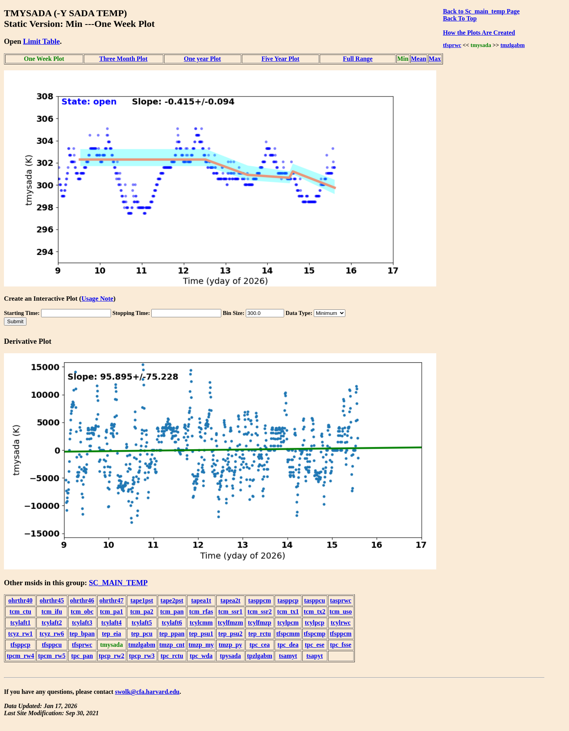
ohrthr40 (20, 600)
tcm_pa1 (111, 611)
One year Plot (202, 58)
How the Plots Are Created (479, 32)
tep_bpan (82, 633)
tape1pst (141, 600)
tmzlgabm (512, 45)
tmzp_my (201, 644)
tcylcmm (201, 622)
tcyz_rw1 (20, 633)
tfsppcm (341, 633)
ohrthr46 (82, 600)
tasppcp (287, 600)
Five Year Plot (281, 58)
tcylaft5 (142, 622)
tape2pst (171, 600)
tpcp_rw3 (141, 655)
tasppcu (314, 600)
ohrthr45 (52, 600)
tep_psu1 (201, 633)
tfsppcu (52, 644)
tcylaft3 (82, 622)
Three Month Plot (123, 58)
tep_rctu (259, 633)
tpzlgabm (259, 655)
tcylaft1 (20, 622)
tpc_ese (314, 644)
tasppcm (259, 600)
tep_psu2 (230, 633)
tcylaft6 (172, 622)
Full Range (358, 58)
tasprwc (340, 600)
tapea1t (201, 600)
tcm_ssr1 (230, 611)
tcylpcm (288, 622)
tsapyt (314, 655)
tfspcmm (288, 633)
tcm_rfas (201, 611)
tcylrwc (341, 622)
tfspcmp (315, 633)
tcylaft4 (111, 622)
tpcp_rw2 (111, 655)
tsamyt (288, 655)
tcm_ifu (51, 611)
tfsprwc (452, 45)
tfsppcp (20, 644)
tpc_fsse (340, 644)
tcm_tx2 (315, 611)
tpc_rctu (171, 655)
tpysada (230, 655)
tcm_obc (82, 611)
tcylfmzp (259, 622)
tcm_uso (341, 611)
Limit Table (41, 41)
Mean (418, 58)
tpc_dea (287, 644)
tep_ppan (172, 633)
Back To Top (460, 18)
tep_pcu (142, 633)
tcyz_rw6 (52, 633)
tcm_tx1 (288, 611)
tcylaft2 (51, 622)
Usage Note (97, 298)
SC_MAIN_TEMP (118, 582)
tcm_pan (172, 611)
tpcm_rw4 (20, 655)
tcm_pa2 (141, 611)
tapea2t (230, 600)
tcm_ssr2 (259, 611)
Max (435, 58)
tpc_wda (201, 655)
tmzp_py (230, 644)
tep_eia (111, 633)
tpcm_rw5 (51, 655)
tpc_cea (259, 644)
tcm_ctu (20, 611)
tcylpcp (314, 622)
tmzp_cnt (172, 644)
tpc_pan (82, 655)
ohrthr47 (111, 600)
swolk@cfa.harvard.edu (147, 691)
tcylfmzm (230, 622)
